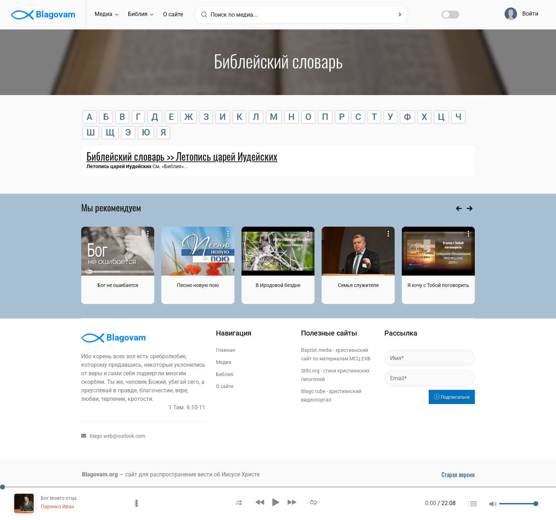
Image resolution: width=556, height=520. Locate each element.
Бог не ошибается (118, 285)
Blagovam (43, 15)
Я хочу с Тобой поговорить (438, 285)
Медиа (106, 14)
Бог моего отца (59, 498)
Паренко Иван (57, 506)
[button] (238, 502)
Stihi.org (310, 371)
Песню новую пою (198, 285)
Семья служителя (358, 285)
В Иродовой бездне (278, 285)
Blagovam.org (100, 474)
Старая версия (458, 474)
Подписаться (451, 397)
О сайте (173, 14)
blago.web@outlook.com (113, 436)
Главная (225, 350)
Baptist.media (316, 350)
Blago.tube (313, 391)
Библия (141, 14)
